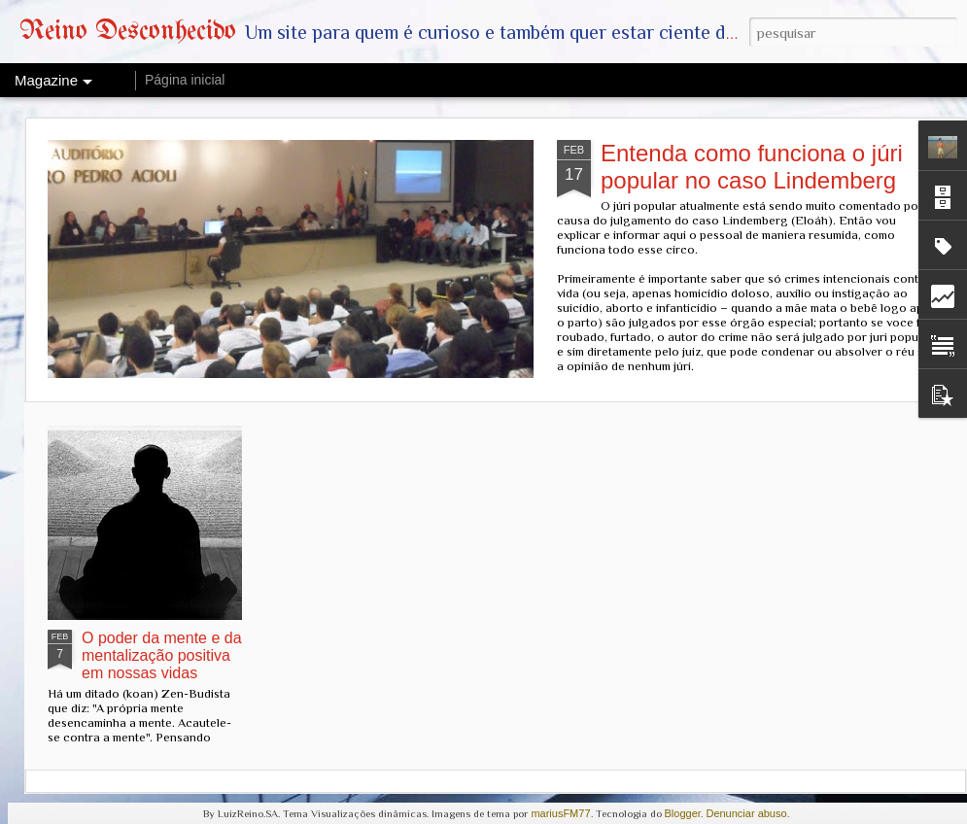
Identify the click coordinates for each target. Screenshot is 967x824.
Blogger (683, 813)
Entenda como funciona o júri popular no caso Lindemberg (752, 166)
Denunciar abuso (746, 813)
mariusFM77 (560, 813)
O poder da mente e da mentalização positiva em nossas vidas (162, 655)
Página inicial (185, 79)
